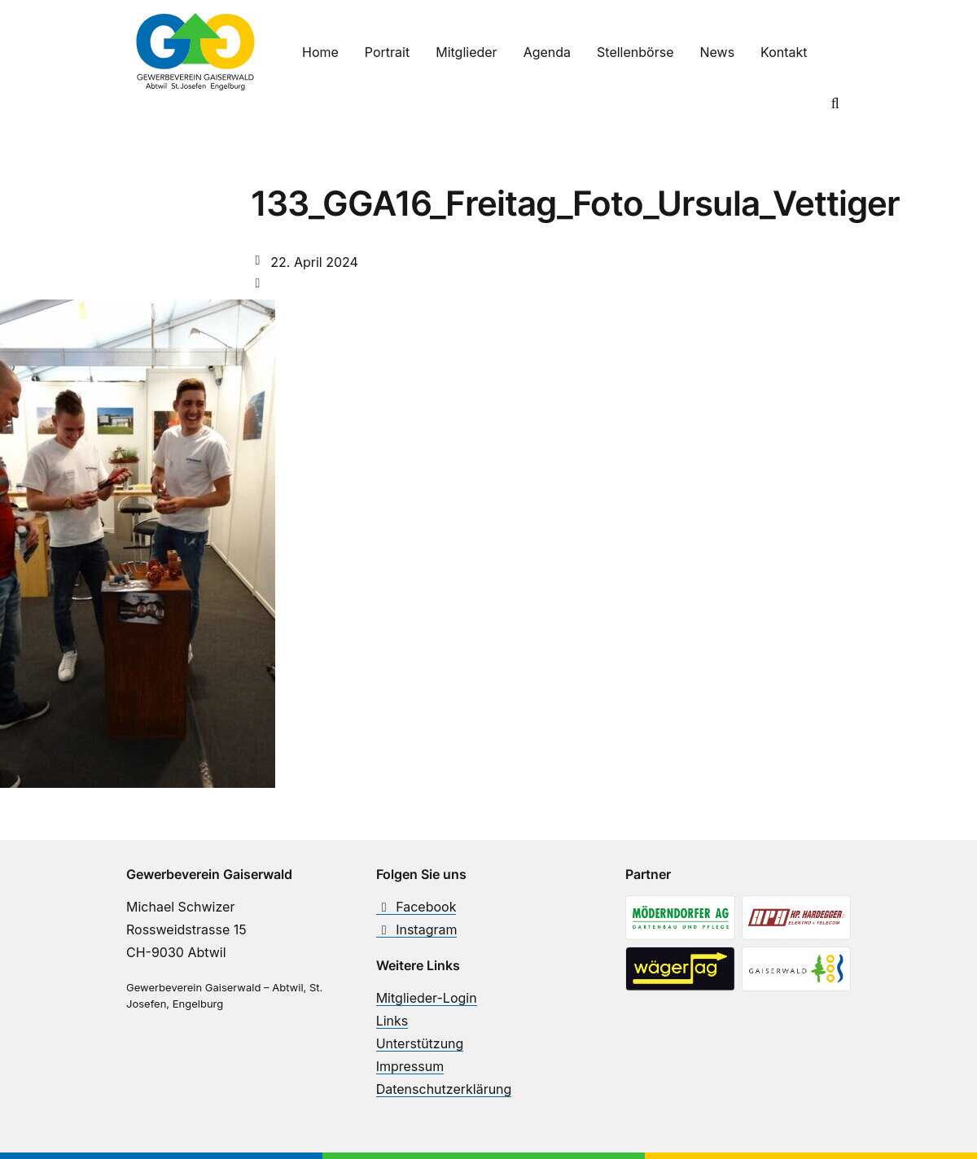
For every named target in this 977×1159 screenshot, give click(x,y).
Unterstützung (420, 1043)
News (716, 52)
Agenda (547, 52)
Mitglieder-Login (426, 998)
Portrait (387, 52)
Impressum (410, 1066)
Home (320, 52)
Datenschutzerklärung (444, 1089)
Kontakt (783, 52)
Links (392, 1020)
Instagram (417, 929)
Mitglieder (466, 52)
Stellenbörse (635, 52)
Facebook (416, 907)
